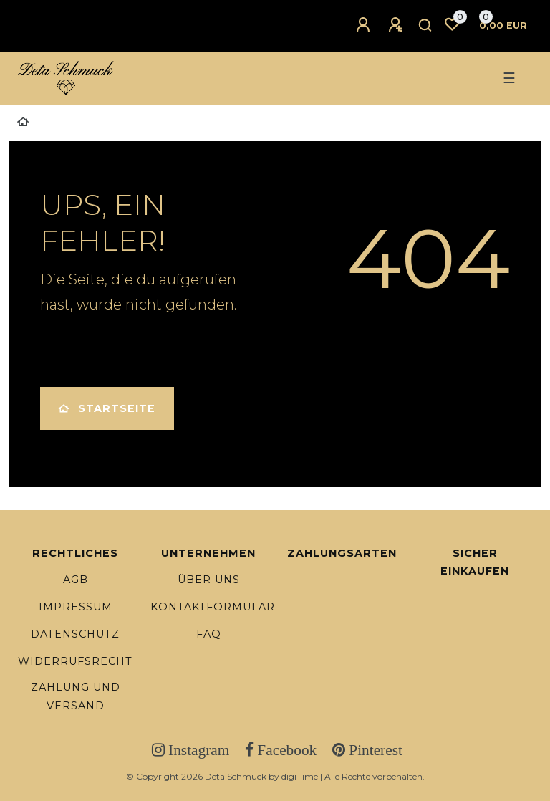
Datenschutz (75, 634)
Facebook (285, 750)
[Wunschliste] (452, 24)
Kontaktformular (212, 606)
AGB (75, 579)
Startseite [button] (107, 408)
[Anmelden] (365, 25)
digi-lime (299, 776)
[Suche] (425, 26)
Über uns (209, 579)
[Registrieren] (397, 25)
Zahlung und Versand (75, 696)
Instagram (197, 750)
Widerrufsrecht (75, 661)
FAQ (208, 634)
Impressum (75, 606)
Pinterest (373, 750)
